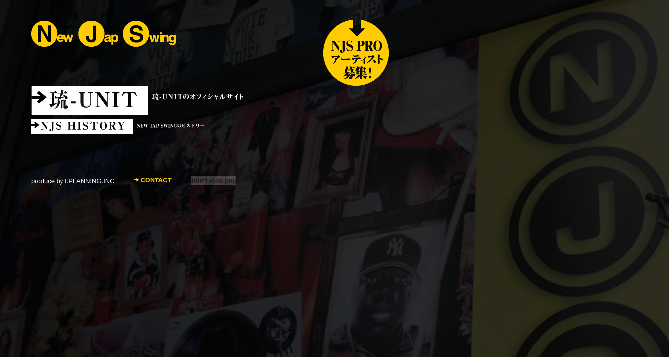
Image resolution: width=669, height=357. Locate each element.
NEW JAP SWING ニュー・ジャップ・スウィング (103, 34)
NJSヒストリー (199, 126)
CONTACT (153, 180)
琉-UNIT (144, 100)
